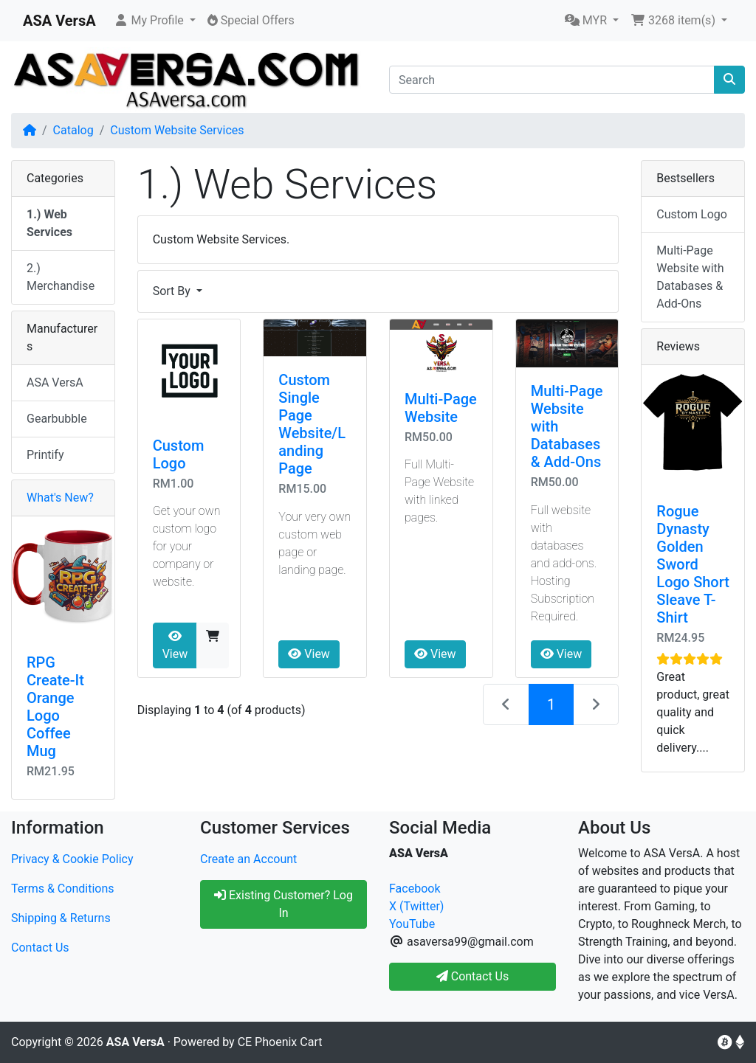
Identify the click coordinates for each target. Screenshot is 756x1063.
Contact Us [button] (472, 976)
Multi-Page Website (441, 408)
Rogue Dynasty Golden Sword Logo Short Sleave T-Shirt (692, 564)
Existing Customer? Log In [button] (283, 904)
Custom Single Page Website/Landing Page (312, 424)
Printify (45, 455)
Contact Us (40, 948)
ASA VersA (55, 382)
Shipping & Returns (61, 918)
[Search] (552, 80)
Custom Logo (179, 454)
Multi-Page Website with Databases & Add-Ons (690, 277)
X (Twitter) (416, 906)
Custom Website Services (177, 130)
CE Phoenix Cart (280, 1042)
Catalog (73, 130)
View (175, 645)
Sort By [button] (173, 291)
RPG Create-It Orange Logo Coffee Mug (55, 707)
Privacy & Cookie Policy (72, 859)
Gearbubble (57, 419)
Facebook (414, 889)
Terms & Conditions (62, 889)
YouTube (412, 924)
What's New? (60, 498)
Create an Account (248, 859)
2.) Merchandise (60, 277)
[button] (155, 20)
